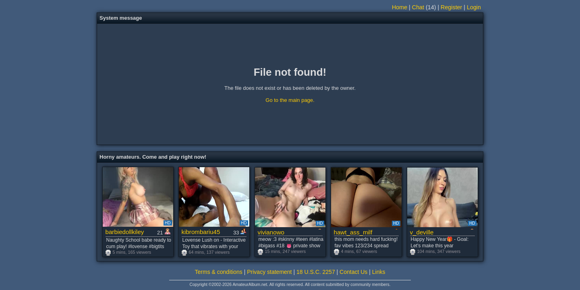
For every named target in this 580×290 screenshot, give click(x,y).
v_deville (422, 232)
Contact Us (353, 272)
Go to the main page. (289, 100)
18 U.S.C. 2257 (315, 272)
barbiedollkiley (125, 231)
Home (399, 7)
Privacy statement (269, 272)
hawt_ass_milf (353, 232)
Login (474, 7)
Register (451, 7)
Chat (418, 7)
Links (378, 272)
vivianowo (271, 232)
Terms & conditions (218, 272)
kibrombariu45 (201, 231)
